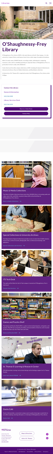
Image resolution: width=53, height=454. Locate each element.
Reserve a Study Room (26, 108)
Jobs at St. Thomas (27, 438)
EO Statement (22, 451)
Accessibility (30, 451)
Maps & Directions (27, 433)
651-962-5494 (5, 441)
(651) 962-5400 (8, 96)
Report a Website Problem (11, 451)
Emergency (45, 451)
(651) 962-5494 (8, 104)
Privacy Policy (38, 451)
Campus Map (26, 113)
